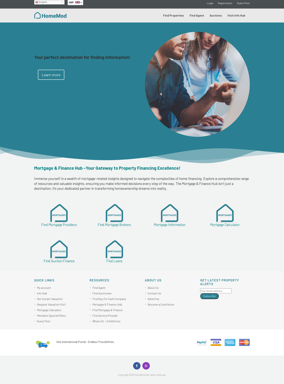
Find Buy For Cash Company (109, 299)
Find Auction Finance (59, 261)
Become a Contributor (161, 304)
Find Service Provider (105, 315)
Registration (225, 3)
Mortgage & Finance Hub (107, 304)
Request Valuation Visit (51, 304)
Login (210, 3)
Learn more (51, 74)
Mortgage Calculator (49, 310)
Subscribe (209, 296)
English (41, 2)
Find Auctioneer (102, 293)
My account (44, 287)
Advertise (153, 299)
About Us (153, 287)
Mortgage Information (169, 224)
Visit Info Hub (236, 15)
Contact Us (154, 293)
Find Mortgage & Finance (107, 310)
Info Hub (42, 293)
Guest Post (243, 3)
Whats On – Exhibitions (106, 321)
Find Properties (173, 15)
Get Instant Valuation (50, 299)
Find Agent (197, 15)
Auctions (216, 15)
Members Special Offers (51, 315)
